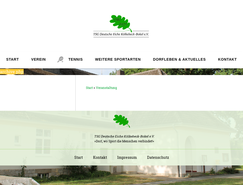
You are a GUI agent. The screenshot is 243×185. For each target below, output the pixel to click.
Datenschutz (158, 157)
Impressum (127, 157)
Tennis (75, 59)
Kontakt (227, 59)
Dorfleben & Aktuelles (179, 59)
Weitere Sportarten (118, 59)
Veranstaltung (106, 88)
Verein (38, 59)
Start (12, 59)
